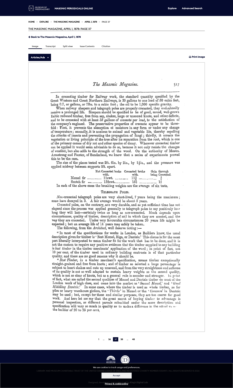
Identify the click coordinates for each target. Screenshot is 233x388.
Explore (172, 8)
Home (31, 21)
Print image (197, 56)
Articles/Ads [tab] (38, 57)
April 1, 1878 (91, 21)
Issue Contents (87, 46)
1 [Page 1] (98, 339)
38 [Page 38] (121, 339)
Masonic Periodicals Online (74, 8)
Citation (106, 46)
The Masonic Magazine (67, 21)
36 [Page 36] (109, 339)
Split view (68, 46)
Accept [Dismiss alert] (116, 375)
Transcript (51, 46)
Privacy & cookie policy (116, 383)
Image (35, 46)
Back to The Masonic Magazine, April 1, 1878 (54, 36)
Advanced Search (192, 8)
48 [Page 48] (133, 339)
